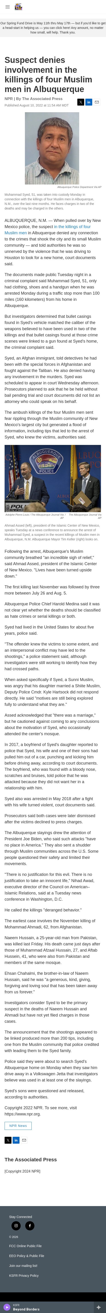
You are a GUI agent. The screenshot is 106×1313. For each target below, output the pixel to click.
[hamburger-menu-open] (8, 6)
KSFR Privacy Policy (24, 1275)
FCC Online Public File (25, 1246)
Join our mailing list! (23, 1266)
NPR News (18, 1126)
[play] (7, 1307)
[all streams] (100, 1307)
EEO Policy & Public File (26, 1256)
